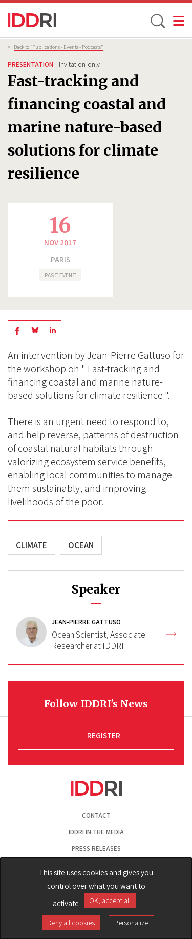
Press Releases (96, 848)
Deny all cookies (71, 922)
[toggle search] (157, 20)
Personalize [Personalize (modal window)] (131, 922)
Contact (96, 815)
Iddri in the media (96, 832)
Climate (31, 545)
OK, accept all (110, 900)
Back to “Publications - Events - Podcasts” (58, 46)
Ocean (81, 545)
